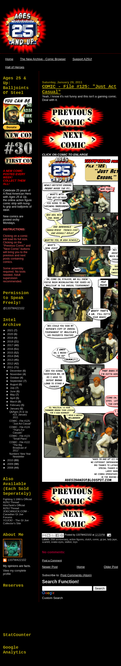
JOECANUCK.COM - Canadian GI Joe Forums (15, 514)
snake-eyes (57, 542)
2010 (10, 460)
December (16, 370)
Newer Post (49, 567)
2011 (10, 367)
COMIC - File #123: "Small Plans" (19, 437)
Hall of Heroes (14, 67)
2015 (10, 352)
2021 (10, 330)
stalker (68, 542)
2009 (10, 463)
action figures (77, 539)
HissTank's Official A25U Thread (14, 507)
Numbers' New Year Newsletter (20, 455)
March (14, 401)
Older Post (111, 567)
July (12, 387)
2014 (10, 355)
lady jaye (112, 539)
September (17, 381)
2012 (10, 363)
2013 (10, 359)
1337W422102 (17, 560)
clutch (88, 539)
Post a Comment (52, 560)
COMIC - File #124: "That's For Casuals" (19, 430)
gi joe (103, 539)
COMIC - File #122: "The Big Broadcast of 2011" (19, 446)
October (15, 377)
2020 (10, 333)
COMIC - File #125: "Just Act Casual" (20, 422)
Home (9, 59)
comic (96, 539)
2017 (10, 345)
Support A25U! (82, 59)
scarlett (46, 542)
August (14, 384)
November (16, 374)
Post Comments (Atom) (76, 575)
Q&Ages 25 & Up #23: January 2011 (18, 414)
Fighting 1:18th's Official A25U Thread (17, 501)
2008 (10, 467)
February (15, 405)
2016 (10, 348)
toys (75, 542)
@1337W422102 (13, 308)
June (13, 391)
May (13, 394)
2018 (10, 341)
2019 (10, 337)
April (13, 398)
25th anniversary (59, 539)
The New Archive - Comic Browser (43, 59)
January (15, 408)
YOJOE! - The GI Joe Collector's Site (16, 522)
